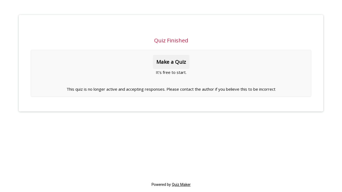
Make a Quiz (171, 61)
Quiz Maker (181, 184)
